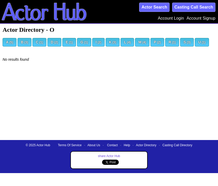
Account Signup (201, 18)
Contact (112, 145)
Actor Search (154, 7)
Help (127, 145)
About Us (93, 145)
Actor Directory (146, 145)
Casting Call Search (193, 7)
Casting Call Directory (177, 145)
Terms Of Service (70, 145)
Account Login (171, 18)
